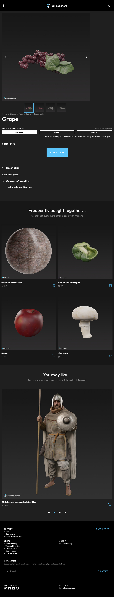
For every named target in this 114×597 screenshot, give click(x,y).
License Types (11, 553)
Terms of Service (12, 546)
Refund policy (11, 548)
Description (12, 167)
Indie (57, 132)
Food (21, 114)
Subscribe (103, 571)
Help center (10, 534)
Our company (66, 543)
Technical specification (19, 186)
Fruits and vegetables (35, 114)
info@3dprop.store (13, 536)
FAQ (7, 531)
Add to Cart (57, 152)
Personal (19, 132)
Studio (94, 132)
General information (17, 181)
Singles (13, 114)
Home (4, 114)
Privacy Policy (11, 543)
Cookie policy (11, 551)
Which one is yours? (103, 128)
